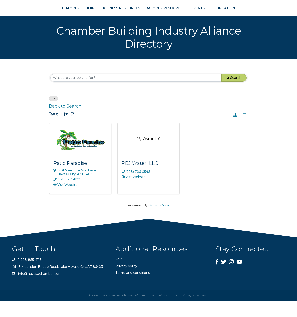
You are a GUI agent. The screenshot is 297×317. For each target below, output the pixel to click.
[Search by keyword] (136, 93)
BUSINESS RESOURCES (101, 16)
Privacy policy (126, 282)
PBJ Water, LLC (140, 178)
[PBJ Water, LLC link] (148, 154)
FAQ (118, 275)
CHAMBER (51, 16)
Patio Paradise (70, 178)
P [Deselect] (54, 113)
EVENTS (217, 16)
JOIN (71, 16)
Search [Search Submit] (234, 93)
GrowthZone (158, 221)
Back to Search (65, 121)
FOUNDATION (243, 16)
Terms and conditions (132, 288)
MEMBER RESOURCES (185, 16)
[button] (235, 131)
